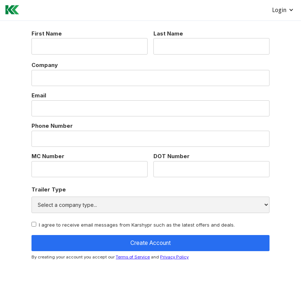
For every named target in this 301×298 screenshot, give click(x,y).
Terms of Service (133, 257)
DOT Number (171, 156)
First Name (46, 34)
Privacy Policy (174, 257)
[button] (283, 10)
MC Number (47, 156)
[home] (10, 9)
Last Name (168, 34)
